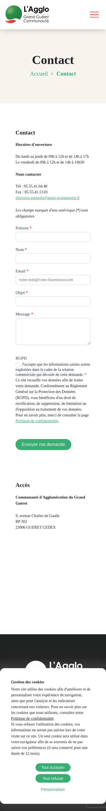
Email (22, 271)
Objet (22, 292)
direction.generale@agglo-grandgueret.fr (48, 198)
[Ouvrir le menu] (94, 14)
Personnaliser (53, 789)
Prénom (24, 228)
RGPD (21, 358)
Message (24, 314)
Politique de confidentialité (32, 718)
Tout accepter (53, 767)
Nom (21, 249)
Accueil (39, 73)
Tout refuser (53, 778)
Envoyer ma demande (43, 444)
